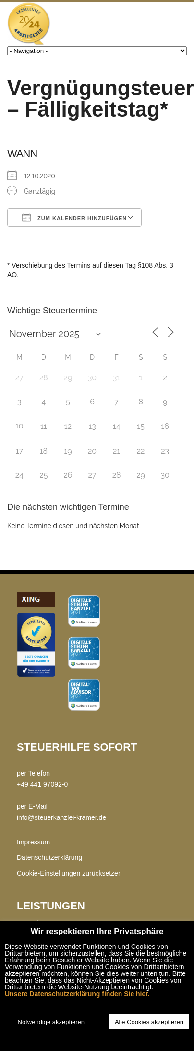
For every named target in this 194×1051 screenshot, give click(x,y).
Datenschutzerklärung (49, 857)
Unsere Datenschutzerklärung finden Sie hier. (77, 994)
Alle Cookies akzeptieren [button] (149, 1021)
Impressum (33, 842)
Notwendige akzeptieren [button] (51, 1021)
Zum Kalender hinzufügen (74, 217)
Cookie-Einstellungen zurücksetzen (69, 873)
